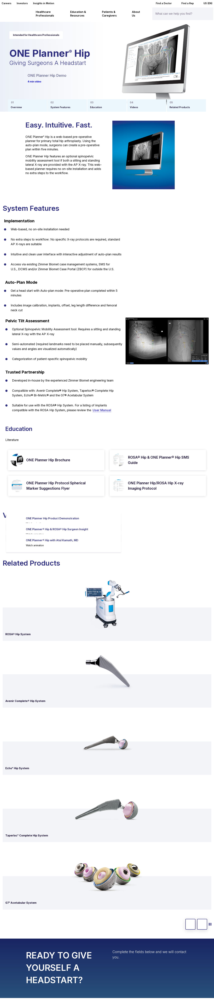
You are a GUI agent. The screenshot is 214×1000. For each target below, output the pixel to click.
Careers (6, 3)
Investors (22, 3)
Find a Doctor (161, 3)
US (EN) (205, 3)
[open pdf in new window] (17, 460)
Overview (16, 107)
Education (96, 107)
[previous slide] (190, 924)
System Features (60, 107)
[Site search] (205, 14)
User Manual (102, 410)
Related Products (180, 107)
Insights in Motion (43, 3)
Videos (134, 107)
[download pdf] (96, 460)
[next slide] (202, 924)
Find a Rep (185, 3)
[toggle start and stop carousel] (210, 924)
